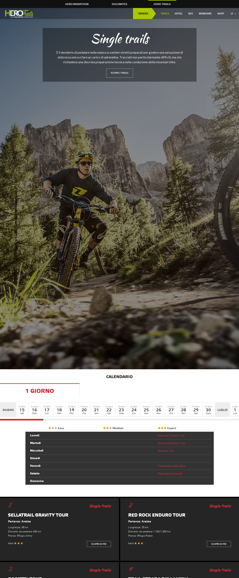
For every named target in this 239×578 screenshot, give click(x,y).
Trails (165, 13)
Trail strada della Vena (171, 466)
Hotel (179, 13)
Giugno (8, 410)
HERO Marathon (77, 4)
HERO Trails (162, 4)
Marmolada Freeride (170, 473)
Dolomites (119, 4)
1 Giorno (39, 391)
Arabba (143, 13)
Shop (220, 13)
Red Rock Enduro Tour (172, 443)
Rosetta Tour (166, 450)
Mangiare (205, 13)
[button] (22, 409)
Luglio (222, 410)
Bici (190, 13)
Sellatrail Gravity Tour (171, 435)
